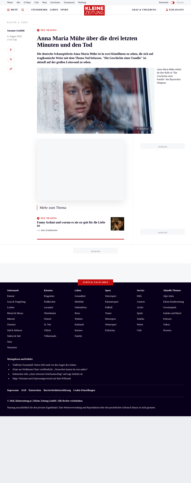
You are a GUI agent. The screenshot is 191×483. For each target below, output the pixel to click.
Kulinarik (79, 324)
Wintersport (110, 324)
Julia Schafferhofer (49, 230)
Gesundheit (80, 296)
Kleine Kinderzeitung (173, 301)
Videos (166, 324)
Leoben (10, 307)
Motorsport (110, 319)
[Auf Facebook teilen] (10, 49)
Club (36, 2)
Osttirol (47, 319)
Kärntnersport (111, 301)
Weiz (9, 342)
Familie (78, 336)
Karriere (79, 330)
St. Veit (47, 324)
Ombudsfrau (81, 307)
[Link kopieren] (10, 68)
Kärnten (180, 2)
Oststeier (11, 324)
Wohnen (79, 319)
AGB (23, 390)
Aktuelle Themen (172, 290)
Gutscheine (55, 2)
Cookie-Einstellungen (84, 390)
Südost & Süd (13, 336)
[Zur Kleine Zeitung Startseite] (94, 11)
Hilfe (139, 296)
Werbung (82, 2)
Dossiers (167, 330)
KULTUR (13, 22)
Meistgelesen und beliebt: (20, 359)
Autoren (141, 301)
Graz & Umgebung (144, 10)
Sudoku (140, 319)
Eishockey (110, 330)
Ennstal (10, 296)
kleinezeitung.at (24, 401)
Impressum (13, 390)
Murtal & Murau (15, 313)
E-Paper (27, 2)
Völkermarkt (50, 336)
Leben (54, 10)
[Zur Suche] (22, 10)
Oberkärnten (50, 313)
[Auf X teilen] (10, 59)
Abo (18, 2)
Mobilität (79, 301)
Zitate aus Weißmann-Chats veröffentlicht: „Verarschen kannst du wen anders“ (50, 369)
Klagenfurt (49, 296)
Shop (44, 2)
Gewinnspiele (169, 307)
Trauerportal (69, 2)
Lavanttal (48, 307)
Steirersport (110, 296)
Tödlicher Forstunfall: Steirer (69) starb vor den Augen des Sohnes (44, 365)
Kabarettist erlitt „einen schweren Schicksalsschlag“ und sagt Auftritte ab (48, 374)
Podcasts (167, 319)
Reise (77, 313)
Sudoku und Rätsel (172, 313)
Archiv (140, 307)
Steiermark (39, 10)
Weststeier (12, 347)
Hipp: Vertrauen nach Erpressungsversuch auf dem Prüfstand (42, 378)
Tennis (108, 313)
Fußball (108, 307)
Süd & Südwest (14, 330)
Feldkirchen (49, 301)
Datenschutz (35, 390)
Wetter (10, 2)
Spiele (140, 313)
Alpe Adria (168, 296)
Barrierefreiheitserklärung (57, 390)
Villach (47, 330)
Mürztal (11, 319)
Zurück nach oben (95, 282)
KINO (24, 22)
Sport (64, 10)
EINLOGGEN (175, 10)
